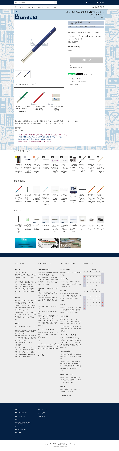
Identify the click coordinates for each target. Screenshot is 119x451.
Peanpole (92, 26)
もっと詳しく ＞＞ (43, 355)
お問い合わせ (41, 416)
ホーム (70, 22)
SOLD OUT (86, 60)
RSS (16, 433)
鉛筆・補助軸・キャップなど (82, 22)
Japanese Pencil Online (61, 446)
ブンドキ (54, 446)
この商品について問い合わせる (77, 81)
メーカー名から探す (37, 7)
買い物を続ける (73, 84)
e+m (76, 26)
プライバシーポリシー (21, 426)
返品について (73, 65)
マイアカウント (42, 409)
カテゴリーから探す (24, 7)
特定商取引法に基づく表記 (76, 67)
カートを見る (41, 413)
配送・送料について (21, 416)
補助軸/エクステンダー (76, 24)
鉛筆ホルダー (83, 26)
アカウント (89, 2)
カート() (100, 2)
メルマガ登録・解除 (21, 429)
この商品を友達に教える (75, 79)
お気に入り (88, 74)
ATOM (20, 433)
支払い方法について (21, 413)
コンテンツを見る (50, 7)
